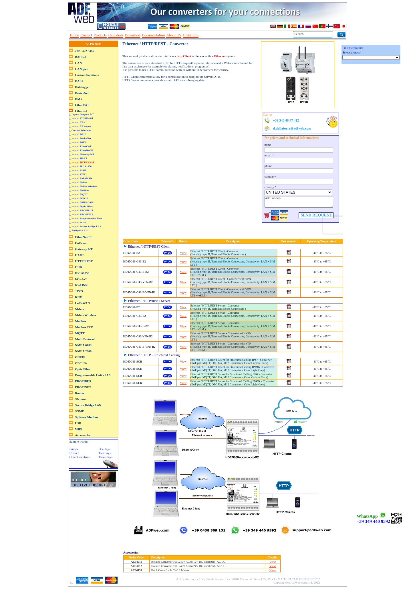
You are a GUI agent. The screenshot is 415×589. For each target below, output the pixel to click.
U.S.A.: (74, 453)
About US (173, 35)
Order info (190, 35)
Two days (104, 453)
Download (132, 35)
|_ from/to (81, 118)
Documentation (153, 35)
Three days (105, 457)
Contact (86, 35)
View (183, 252)
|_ (81, 114)
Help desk (115, 35)
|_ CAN (78, 230)
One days (104, 449)
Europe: (75, 449)
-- (202, 35)
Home (74, 35)
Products (100, 35)
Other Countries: (80, 457)
